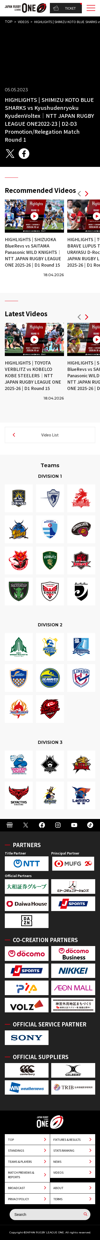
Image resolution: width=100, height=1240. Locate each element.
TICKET (64, 8)
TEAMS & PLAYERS (20, 1161)
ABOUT (58, 1188)
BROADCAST (16, 1188)
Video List (50, 434)
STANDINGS (16, 1150)
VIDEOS (23, 21)
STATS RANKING (63, 1150)
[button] (79, 194)
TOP (9, 22)
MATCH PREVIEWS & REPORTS (21, 1174)
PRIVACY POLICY (18, 1199)
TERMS (57, 1199)
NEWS (57, 1161)
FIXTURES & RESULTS (67, 1139)
